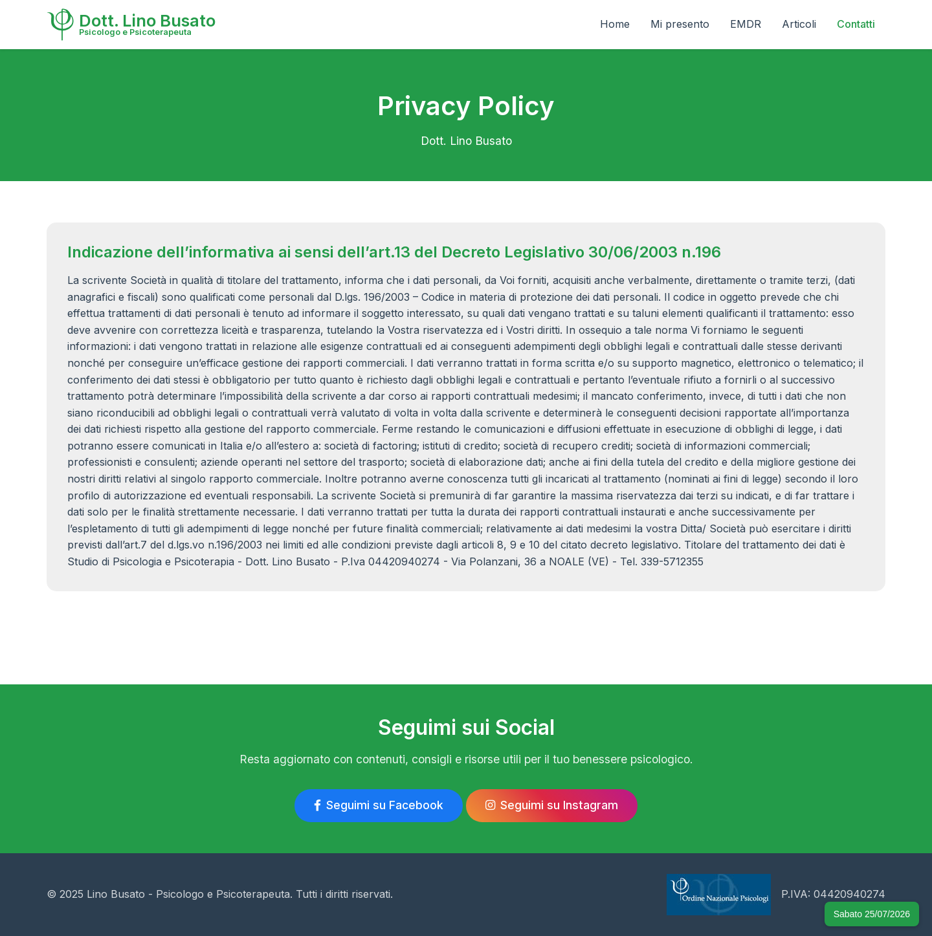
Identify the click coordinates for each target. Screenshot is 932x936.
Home (615, 23)
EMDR (745, 23)
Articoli (799, 23)
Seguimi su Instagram (551, 805)
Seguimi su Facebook (378, 805)
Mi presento (679, 23)
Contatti (856, 23)
